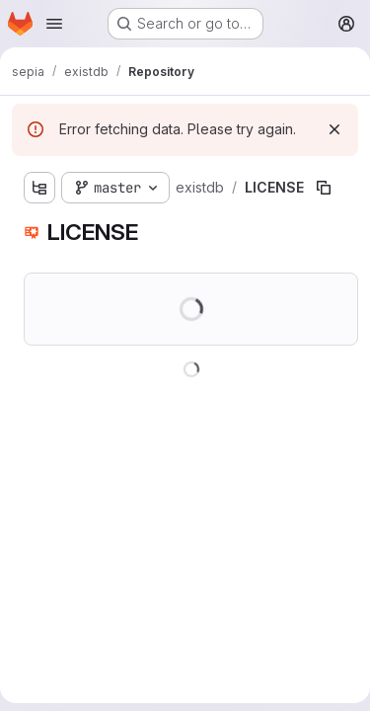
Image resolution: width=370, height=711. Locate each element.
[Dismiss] (334, 129)
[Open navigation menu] (54, 24)
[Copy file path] (323, 187)
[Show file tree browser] (39, 187)
